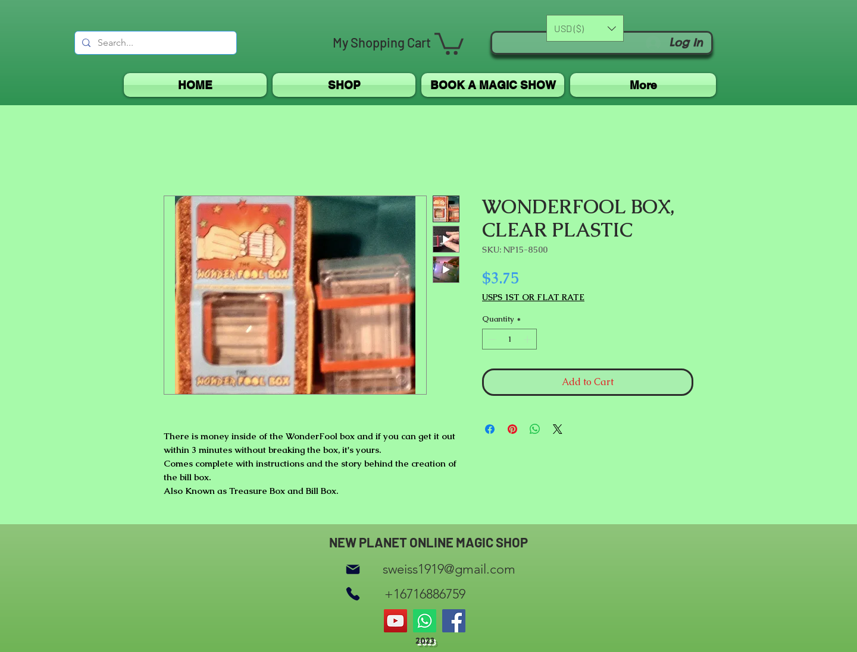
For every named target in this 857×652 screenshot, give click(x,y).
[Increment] (528, 339)
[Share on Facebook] (490, 429)
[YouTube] (395, 620)
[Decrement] (491, 339)
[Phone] (352, 594)
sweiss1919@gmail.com (449, 569)
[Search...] (154, 43)
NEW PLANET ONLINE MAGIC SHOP (428, 542)
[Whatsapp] (424, 620)
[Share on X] (558, 429)
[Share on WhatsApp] (535, 429)
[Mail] (353, 569)
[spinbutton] (509, 339)
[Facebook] (453, 620)
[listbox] (585, 28)
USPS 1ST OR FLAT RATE (533, 297)
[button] (449, 42)
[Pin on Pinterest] (512, 429)
